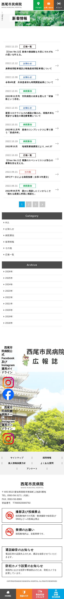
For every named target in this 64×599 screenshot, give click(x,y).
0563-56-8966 (15, 499)
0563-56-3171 (15, 495)
